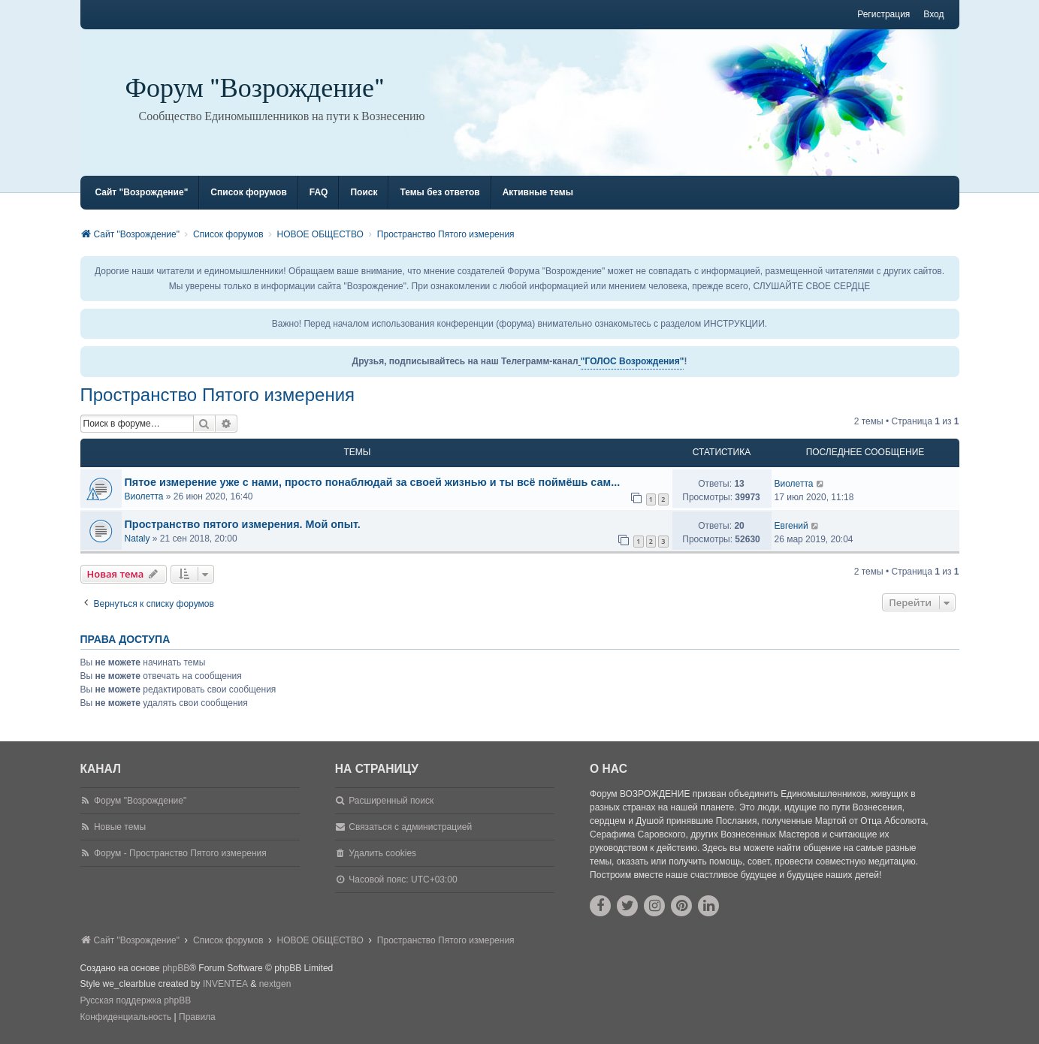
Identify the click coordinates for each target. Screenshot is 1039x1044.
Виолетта (144, 496)
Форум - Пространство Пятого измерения (180, 853)
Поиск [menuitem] (363, 192)
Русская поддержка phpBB (136, 1000)
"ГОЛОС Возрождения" (632, 361)
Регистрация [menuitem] (883, 14)
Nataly (137, 538)
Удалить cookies (382, 853)
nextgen (275, 984)
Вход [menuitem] (933, 14)
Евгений (791, 525)
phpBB (175, 968)
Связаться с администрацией (410, 827)
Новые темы (120, 827)
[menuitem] (126, 1017)
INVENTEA (225, 984)
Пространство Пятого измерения (217, 395)
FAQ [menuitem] (319, 192)
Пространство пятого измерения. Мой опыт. (243, 524)
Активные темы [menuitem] (538, 192)
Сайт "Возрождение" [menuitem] (142, 192)
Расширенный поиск (391, 800)
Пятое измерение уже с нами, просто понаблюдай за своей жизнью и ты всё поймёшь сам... (373, 482)
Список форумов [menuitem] (248, 192)
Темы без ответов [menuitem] (439, 192)
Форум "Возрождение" (255, 88)
